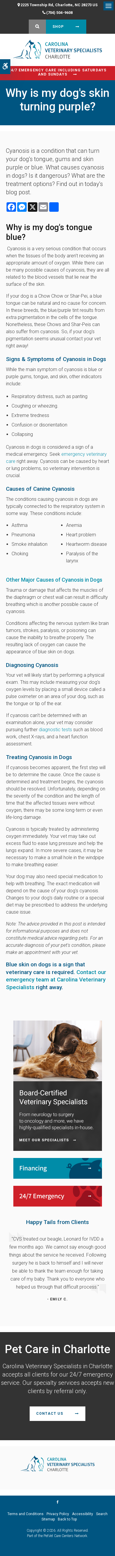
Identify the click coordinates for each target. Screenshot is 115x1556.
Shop (58, 27)
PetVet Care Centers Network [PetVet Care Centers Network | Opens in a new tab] (65, 1536)
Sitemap (48, 1519)
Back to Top (67, 1519)
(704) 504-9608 (59, 12)
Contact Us (49, 1413)
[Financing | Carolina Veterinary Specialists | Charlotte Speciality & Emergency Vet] (57, 1168)
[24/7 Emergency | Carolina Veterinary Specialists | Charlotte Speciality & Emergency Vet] (57, 1196)
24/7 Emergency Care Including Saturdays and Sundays (58, 72)
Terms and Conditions (25, 1514)
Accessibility (82, 1514)
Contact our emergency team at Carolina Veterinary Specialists (56, 980)
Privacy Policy (58, 1514)
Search (102, 1514)
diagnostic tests (55, 729)
